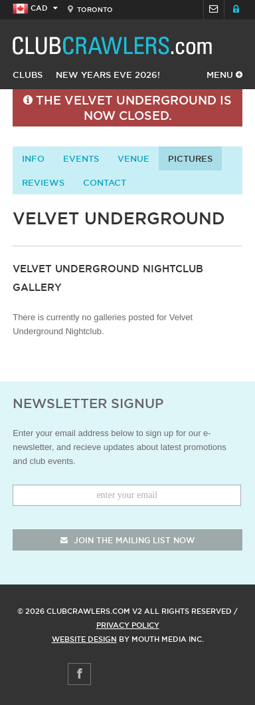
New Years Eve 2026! (108, 74)
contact (104, 182)
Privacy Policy (127, 625)
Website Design (84, 639)
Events (81, 158)
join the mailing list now (127, 540)
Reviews (43, 182)
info (33, 158)
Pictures (190, 158)
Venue (133, 158)
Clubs (27, 74)
